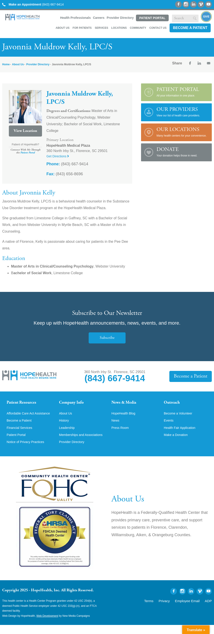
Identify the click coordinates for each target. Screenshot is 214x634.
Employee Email (191, 609)
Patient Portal (152, 18)
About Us (62, 27)
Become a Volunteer (180, 417)
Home (6, 64)
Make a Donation (177, 439)
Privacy (172, 609)
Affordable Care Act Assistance (22, 418)
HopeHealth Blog (124, 417)
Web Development (47, 624)
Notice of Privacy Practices (28, 451)
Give (206, 16)
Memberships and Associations (73, 441)
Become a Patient (190, 28)
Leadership (67, 432)
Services (101, 27)
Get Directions (59, 156)
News (115, 424)
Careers (98, 17)
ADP (209, 609)
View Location (25, 131)
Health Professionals (75, 17)
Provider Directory (120, 17)
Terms (159, 609)
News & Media (125, 403)
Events (169, 424)
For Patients (82, 27)
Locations (119, 27)
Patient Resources (24, 403)
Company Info (73, 403)
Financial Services (21, 435)
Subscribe (107, 337)
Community (138, 27)
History (64, 424)
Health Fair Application (181, 432)
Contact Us (157, 27)
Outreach (173, 403)
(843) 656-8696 (64, 174)
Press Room (121, 432)
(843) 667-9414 (36, 4)
